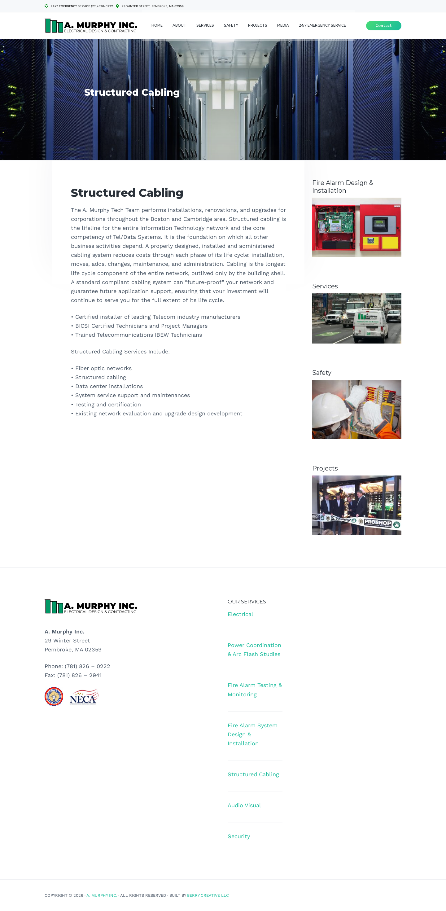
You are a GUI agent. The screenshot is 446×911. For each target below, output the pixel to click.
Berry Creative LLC (208, 895)
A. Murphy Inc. (101, 895)
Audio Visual (244, 805)
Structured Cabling (253, 774)
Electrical (240, 614)
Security (239, 836)
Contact (383, 28)
